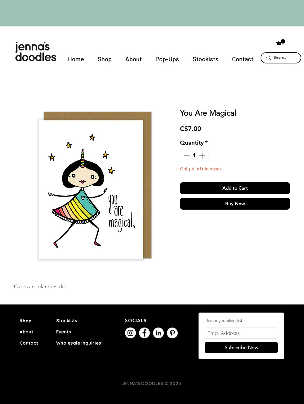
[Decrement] (186, 155)
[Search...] (281, 58)
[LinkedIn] (158, 332)
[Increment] (203, 155)
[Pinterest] (172, 332)
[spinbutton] (194, 155)
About (26, 332)
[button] (280, 42)
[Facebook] (144, 332)
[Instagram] (130, 332)
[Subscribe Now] (241, 347)
